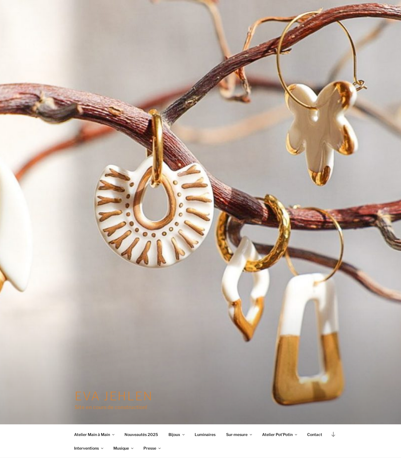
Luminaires (205, 434)
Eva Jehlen (114, 396)
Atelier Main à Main (94, 434)
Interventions (89, 448)
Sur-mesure (239, 434)
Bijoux (176, 434)
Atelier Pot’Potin (280, 434)
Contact (314, 434)
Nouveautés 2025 (141, 434)
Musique (123, 448)
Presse (152, 448)
